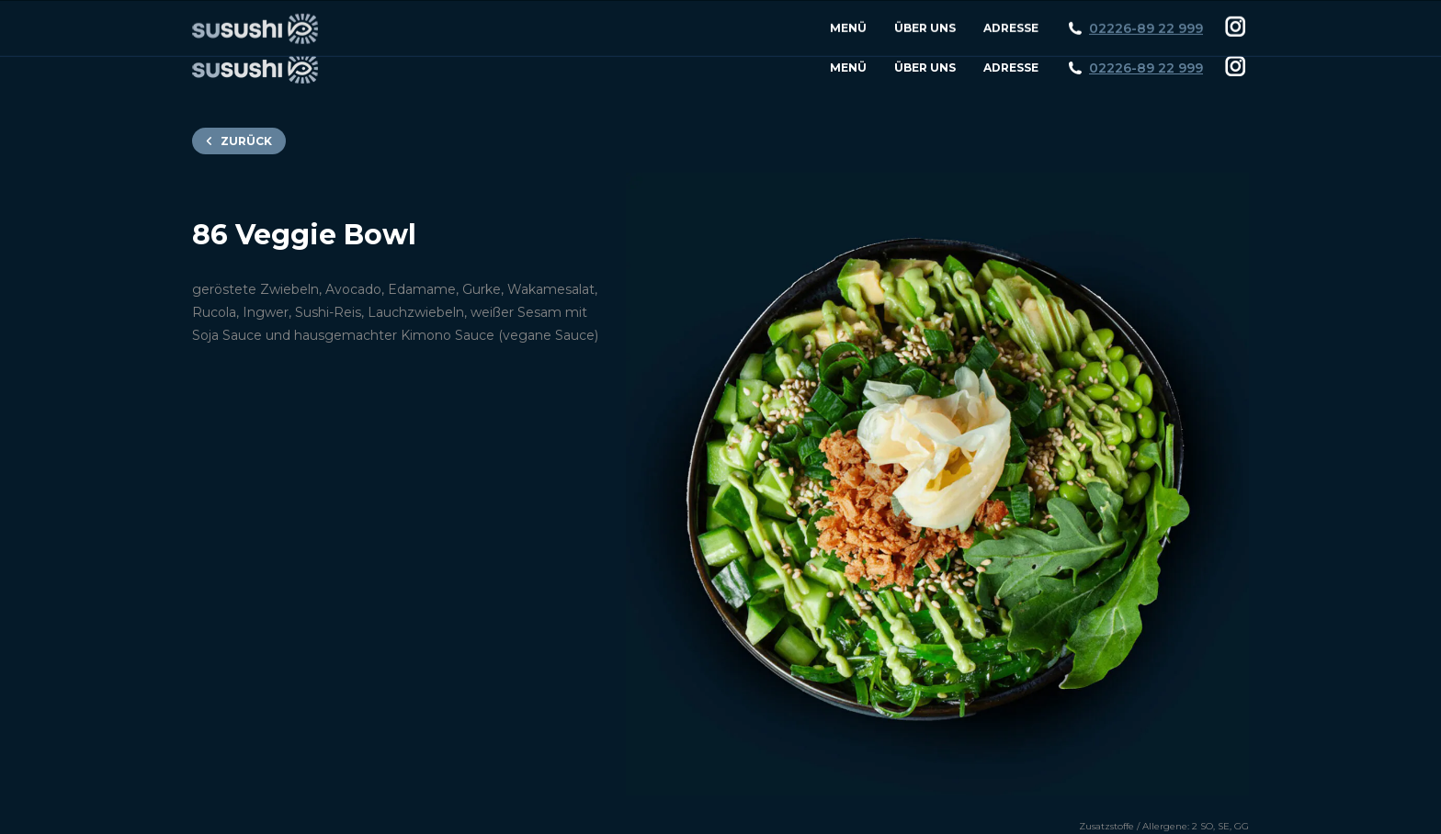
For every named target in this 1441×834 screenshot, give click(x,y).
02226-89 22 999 (1146, 68)
